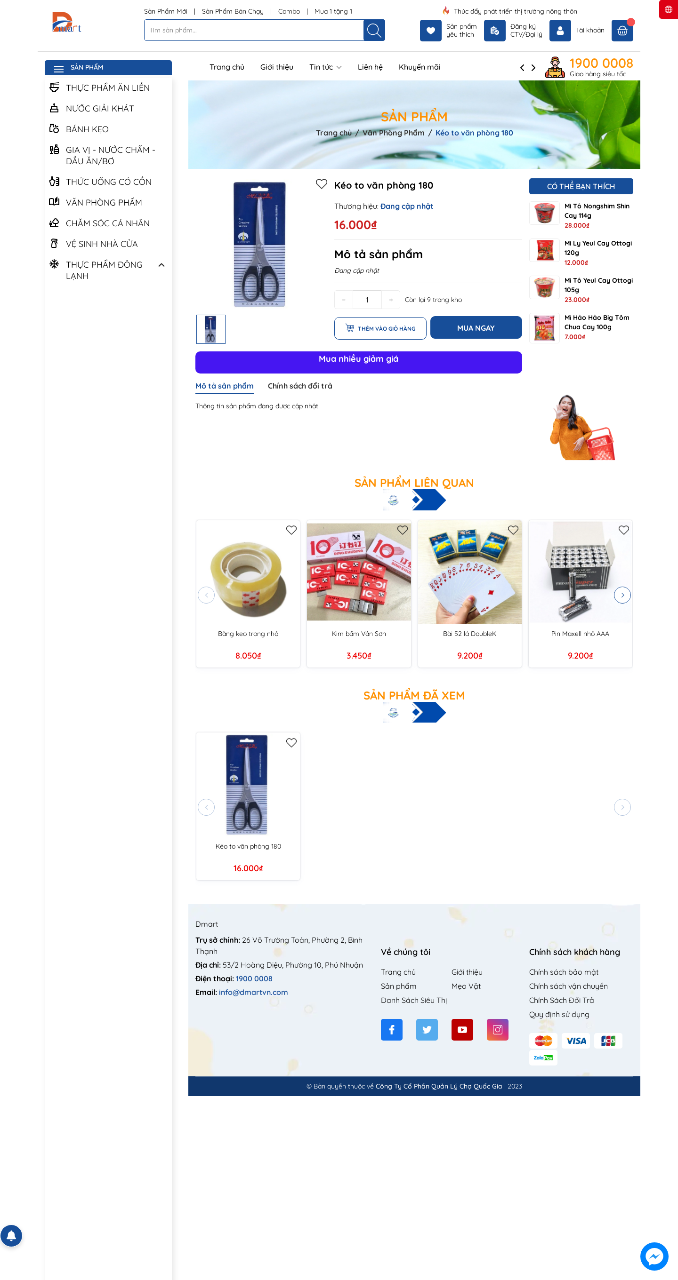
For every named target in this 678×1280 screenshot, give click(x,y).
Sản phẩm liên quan (414, 482)
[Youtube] (462, 1030)
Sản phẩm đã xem (414, 695)
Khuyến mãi (420, 67)
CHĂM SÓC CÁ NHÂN (99, 222)
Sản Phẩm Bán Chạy (234, 11)
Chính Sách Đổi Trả (561, 1000)
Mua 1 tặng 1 (333, 11)
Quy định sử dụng (559, 1014)
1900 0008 (601, 63)
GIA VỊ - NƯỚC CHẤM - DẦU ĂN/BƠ (101, 155)
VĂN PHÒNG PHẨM (95, 202)
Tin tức (325, 67)
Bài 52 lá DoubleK (469, 633)
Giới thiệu (276, 67)
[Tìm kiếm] (374, 30)
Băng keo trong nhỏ (248, 633)
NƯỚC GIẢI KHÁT (91, 108)
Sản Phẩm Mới (166, 11)
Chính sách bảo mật (563, 972)
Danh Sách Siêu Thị (414, 1000)
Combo (290, 11)
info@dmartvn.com (253, 992)
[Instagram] (497, 1030)
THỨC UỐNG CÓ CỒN (100, 181)
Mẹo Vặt (466, 986)
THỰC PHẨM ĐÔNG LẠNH (95, 269)
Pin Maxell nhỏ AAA (580, 633)
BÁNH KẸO (78, 128)
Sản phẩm (399, 986)
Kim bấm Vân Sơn (359, 633)
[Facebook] (392, 1030)
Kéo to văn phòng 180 (248, 846)
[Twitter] (427, 1030)
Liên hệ (370, 67)
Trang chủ (227, 67)
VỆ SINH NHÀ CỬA (93, 243)
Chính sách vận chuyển (568, 986)
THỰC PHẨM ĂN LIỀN (99, 87)
